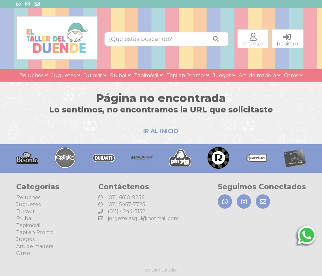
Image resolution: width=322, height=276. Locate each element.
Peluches (33, 75)
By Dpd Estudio (161, 270)
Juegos (224, 75)
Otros (293, 75)
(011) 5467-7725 (121, 204)
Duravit (94, 75)
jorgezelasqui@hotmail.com (138, 218)
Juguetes (65, 75)
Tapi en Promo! (187, 75)
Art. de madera (259, 75)
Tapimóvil (148, 75)
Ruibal (120, 75)
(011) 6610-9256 (121, 197)
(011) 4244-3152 (121, 211)
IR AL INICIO (160, 131)
